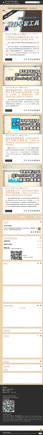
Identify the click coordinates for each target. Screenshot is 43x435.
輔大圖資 (10, 416)
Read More (8, 59)
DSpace (38, 417)
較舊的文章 (38, 217)
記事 (34, 417)
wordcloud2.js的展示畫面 (26, 103)
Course (21, 421)
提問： (6, 390)
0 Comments (19, 33)
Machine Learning (28, 33)
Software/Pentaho (16, 34)
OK (40, 433)
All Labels (8, 414)
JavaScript (26, 417)
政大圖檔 (26, 416)
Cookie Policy (34, 433)
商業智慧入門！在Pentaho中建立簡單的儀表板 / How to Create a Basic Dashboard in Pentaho (22, 192)
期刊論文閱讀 (33, 416)
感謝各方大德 (6, 247)
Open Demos (35, 200)
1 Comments (16, 188)
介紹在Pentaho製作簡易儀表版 (21, 148)
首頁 (22, 217)
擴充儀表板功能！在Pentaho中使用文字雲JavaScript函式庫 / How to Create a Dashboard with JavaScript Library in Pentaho (22, 93)
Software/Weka (23, 34)
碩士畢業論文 (19, 419)
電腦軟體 (18, 416)
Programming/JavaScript (8, 417)
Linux (31, 417)
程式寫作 (13, 419)
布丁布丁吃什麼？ (11, 2)
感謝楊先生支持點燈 (8, 244)
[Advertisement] (22, 294)
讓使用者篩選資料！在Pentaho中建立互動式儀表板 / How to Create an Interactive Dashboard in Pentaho (22, 141)
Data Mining (39, 419)
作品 (16, 417)
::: (3, 5)
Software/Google (9, 34)
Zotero (34, 419)
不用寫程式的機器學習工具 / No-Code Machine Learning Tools (22, 38)
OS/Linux (17, 421)
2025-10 (39, 241)
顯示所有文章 (33, 8)
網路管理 (21, 417)
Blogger (40, 416)
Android (25, 419)
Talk (41, 417)
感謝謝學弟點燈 (7, 241)
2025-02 (39, 244)
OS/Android (6, 421)
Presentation (12, 421)
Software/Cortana (35, 33)
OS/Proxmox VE (7, 419)
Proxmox (30, 419)
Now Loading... (23, 308)
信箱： (8, 389)
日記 (4, 416)
